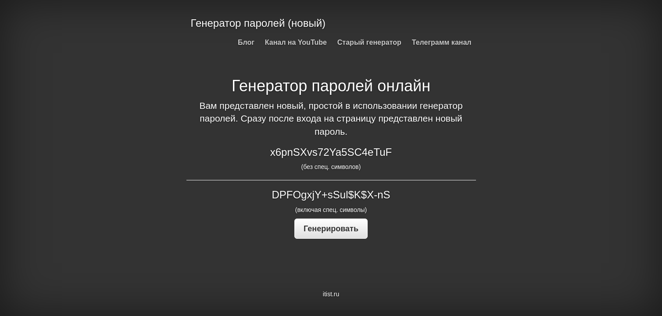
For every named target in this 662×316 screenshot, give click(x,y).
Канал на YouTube (296, 42)
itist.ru (331, 294)
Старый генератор (369, 42)
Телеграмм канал (442, 42)
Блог (246, 42)
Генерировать (331, 228)
